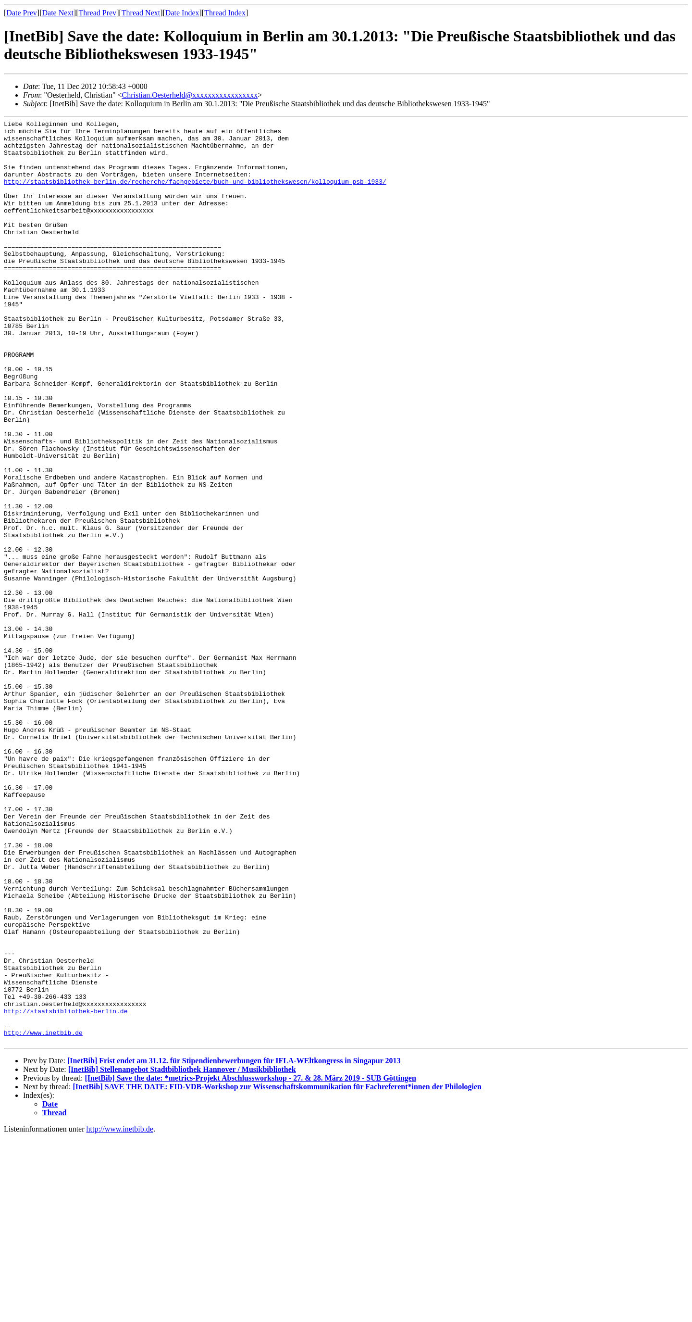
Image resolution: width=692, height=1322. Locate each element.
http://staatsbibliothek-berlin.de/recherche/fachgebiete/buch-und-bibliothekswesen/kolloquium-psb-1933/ (195, 194)
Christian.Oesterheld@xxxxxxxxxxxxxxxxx (190, 95)
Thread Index (225, 13)
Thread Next (141, 13)
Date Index (182, 13)
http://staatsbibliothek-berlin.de (65, 1189)
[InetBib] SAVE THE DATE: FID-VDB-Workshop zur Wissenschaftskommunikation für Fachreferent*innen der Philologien (277, 1271)
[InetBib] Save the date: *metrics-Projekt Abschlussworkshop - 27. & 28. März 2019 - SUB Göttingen (250, 1263)
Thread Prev (97, 13)
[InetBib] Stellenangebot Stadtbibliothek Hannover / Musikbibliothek (182, 1254)
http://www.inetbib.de (43, 1215)
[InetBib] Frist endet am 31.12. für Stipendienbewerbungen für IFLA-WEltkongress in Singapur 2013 (234, 1245)
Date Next (58, 13)
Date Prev (21, 13)
